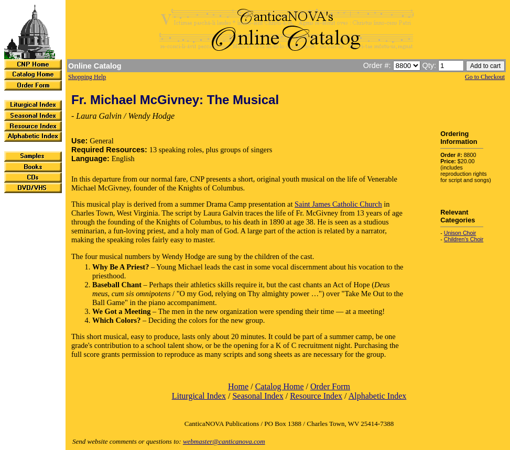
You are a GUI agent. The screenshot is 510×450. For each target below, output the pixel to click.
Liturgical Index (199, 395)
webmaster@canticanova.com (224, 441)
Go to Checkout (485, 77)
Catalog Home (279, 386)
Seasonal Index (257, 395)
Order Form (330, 386)
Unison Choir (460, 233)
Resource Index (316, 395)
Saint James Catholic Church (338, 204)
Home (238, 386)
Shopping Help (87, 77)
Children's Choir (463, 239)
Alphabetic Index (378, 395)
